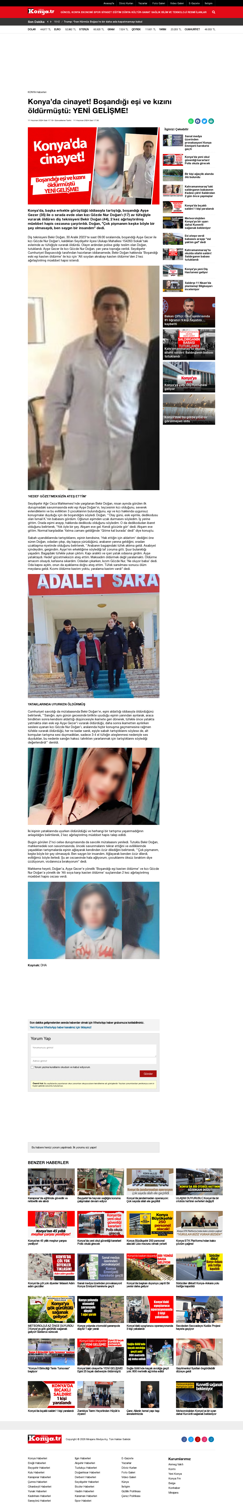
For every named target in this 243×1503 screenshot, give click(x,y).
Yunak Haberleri (37, 1491)
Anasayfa (109, 3)
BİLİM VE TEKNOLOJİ (174, 12)
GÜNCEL (66, 12)
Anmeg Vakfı (175, 1464)
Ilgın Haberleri (83, 1458)
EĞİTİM (117, 12)
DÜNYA (126, 12)
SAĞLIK (155, 12)
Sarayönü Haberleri (39, 1500)
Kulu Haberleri (36, 1472)
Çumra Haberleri (37, 1481)
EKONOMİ (87, 12)
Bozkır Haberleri (84, 1486)
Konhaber (174, 1487)
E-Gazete (194, 3)
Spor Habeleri (83, 1500)
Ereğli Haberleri (37, 1462)
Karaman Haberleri (86, 1495)
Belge (172, 1483)
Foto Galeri (159, 3)
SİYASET (106, 12)
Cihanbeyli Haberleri (39, 1486)
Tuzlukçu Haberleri (86, 1467)
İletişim (208, 3)
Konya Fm (174, 1478)
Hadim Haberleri (84, 1491)
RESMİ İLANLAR (197, 12)
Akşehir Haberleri (85, 1462)
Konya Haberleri (37, 1458)
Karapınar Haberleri (39, 1477)
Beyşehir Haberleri (39, 1467)
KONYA (76, 12)
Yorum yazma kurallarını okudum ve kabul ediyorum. (62, 1067)
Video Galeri (177, 3)
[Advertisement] (231, 84)
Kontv (172, 1469)
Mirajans (173, 1492)
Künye (125, 1481)
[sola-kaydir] (47, 21)
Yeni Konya (175, 1473)
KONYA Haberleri (37, 92)
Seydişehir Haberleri (87, 1481)
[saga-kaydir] (50, 21)
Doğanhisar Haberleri (87, 1472)
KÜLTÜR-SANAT (141, 12)
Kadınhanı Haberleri (39, 1495)
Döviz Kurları (126, 3)
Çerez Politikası (131, 1495)
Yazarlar (142, 3)
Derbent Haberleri (85, 1477)
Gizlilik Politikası (131, 1491)
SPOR (97, 12)
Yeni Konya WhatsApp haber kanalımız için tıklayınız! (60, 1027)
